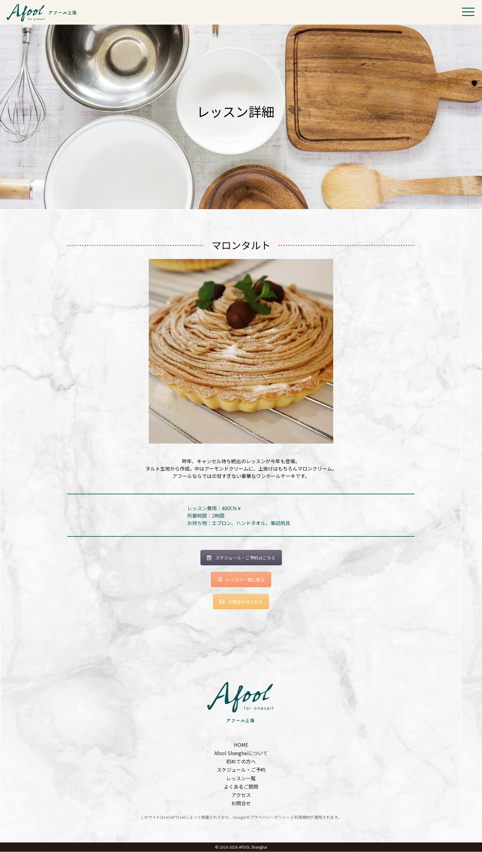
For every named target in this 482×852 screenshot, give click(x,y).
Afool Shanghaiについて (241, 753)
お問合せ (241, 803)
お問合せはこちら (241, 602)
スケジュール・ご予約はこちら (241, 558)
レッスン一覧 (241, 778)
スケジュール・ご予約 (241, 770)
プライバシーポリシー (270, 817)
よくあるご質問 (241, 786)
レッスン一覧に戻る (241, 580)
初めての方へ (241, 761)
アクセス (241, 794)
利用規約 (302, 817)
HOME (241, 744)
